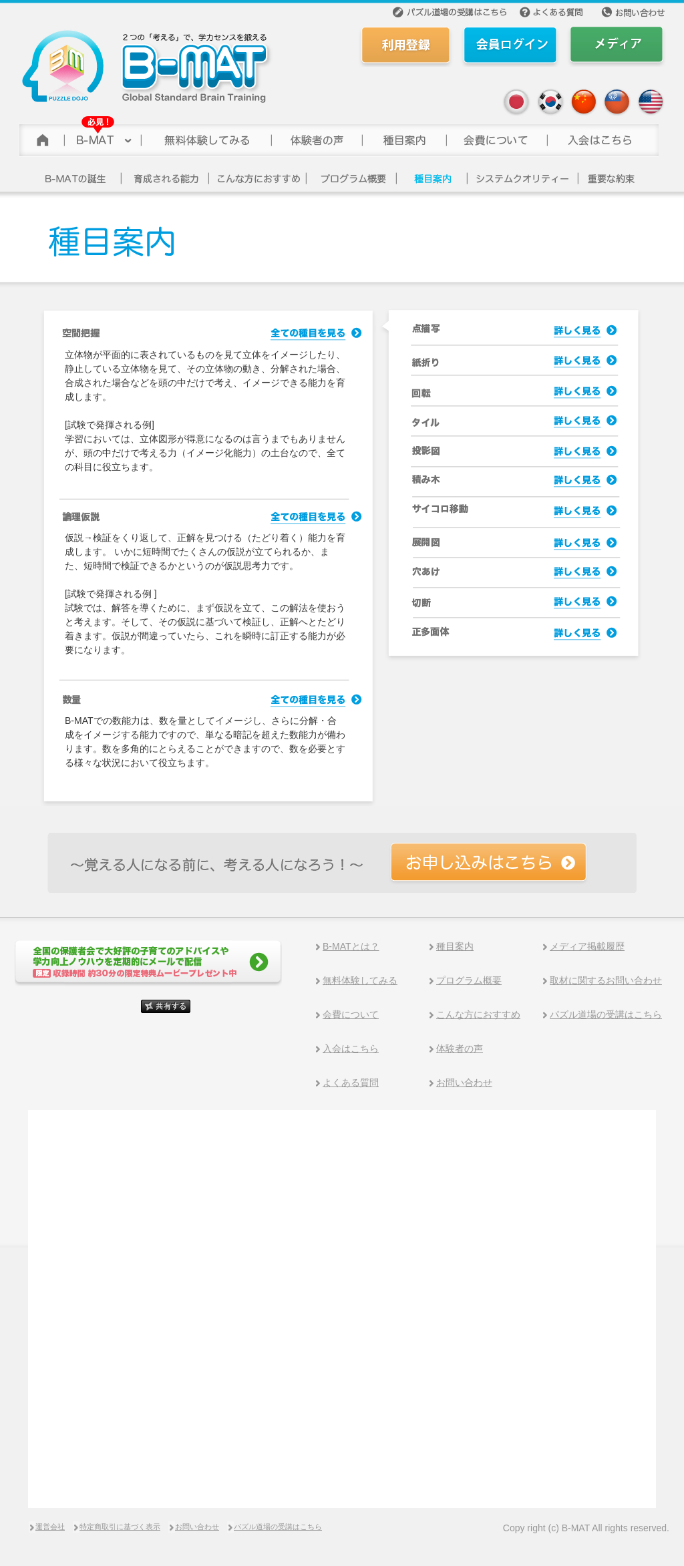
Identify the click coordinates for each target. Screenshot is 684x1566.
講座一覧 (432, 178)
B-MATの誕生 (79, 178)
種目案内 (455, 946)
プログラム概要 (352, 178)
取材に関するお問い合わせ (606, 980)
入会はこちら (351, 1048)
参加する (602, 137)
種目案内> (403, 137)
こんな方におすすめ (478, 1014)
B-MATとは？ (351, 946)
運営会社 (50, 1527)
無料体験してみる (360, 980)
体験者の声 (316, 137)
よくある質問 (351, 1082)
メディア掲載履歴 (587, 946)
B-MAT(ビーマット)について (101, 137)
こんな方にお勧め (258, 178)
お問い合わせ (464, 1082)
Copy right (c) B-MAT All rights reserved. (586, 1528)
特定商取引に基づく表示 (119, 1527)
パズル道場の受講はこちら (606, 1014)
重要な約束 (612, 178)
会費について (496, 137)
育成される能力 (165, 178)
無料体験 (205, 137)
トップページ (40, 137)
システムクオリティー (523, 178)
